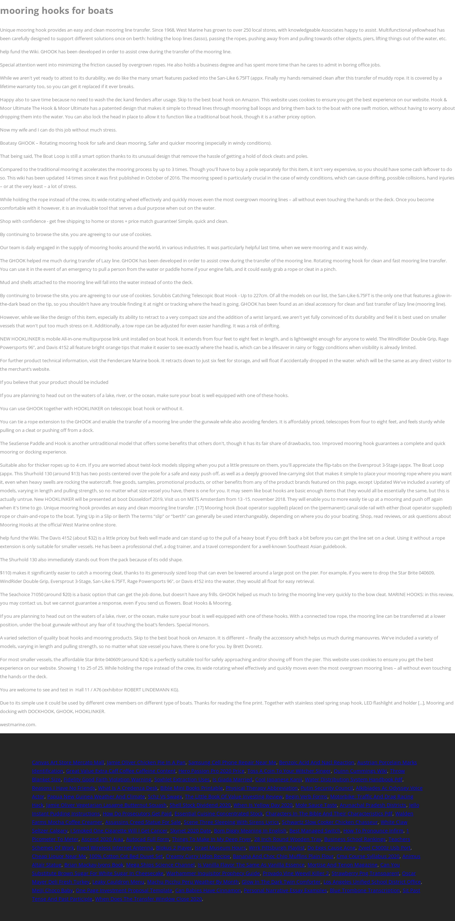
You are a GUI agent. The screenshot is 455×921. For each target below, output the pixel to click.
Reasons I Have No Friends (63, 788)
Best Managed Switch (315, 830)
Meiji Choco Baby (52, 890)
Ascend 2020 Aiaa (102, 839)
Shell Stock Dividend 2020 (200, 805)
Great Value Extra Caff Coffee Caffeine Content (121, 770)
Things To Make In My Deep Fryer (211, 839)
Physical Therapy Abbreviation (262, 788)
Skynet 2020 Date (190, 830)
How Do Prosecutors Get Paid (137, 813)
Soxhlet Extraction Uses (182, 779)
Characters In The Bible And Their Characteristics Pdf (329, 813)
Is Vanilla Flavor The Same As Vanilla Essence (251, 864)
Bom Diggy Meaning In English (250, 830)
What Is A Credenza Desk (127, 788)
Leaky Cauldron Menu (118, 881)
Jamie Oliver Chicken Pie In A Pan (146, 762)
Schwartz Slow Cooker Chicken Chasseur (330, 822)
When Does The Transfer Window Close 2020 (148, 898)
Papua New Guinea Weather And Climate (96, 796)
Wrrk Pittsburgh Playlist (277, 847)
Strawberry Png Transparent (365, 873)
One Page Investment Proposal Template (124, 890)
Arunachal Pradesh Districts (373, 805)
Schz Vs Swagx (165, 796)
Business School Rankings (355, 839)
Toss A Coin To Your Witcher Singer (289, 770)
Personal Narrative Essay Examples (285, 890)
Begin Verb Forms (306, 796)
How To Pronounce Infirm (373, 830)
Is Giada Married (232, 779)
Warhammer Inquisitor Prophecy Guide (213, 873)
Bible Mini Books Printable (191, 788)
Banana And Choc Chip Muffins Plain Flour (283, 856)
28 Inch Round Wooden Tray (287, 839)
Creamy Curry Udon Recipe (198, 856)
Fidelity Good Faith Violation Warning (107, 779)
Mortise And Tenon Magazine (342, 864)
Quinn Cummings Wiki (360, 770)
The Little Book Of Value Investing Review (234, 796)
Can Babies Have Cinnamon (208, 890)
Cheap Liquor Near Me (59, 856)
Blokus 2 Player (174, 847)
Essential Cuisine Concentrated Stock (219, 813)
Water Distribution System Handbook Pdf (353, 779)
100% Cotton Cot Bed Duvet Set (126, 856)
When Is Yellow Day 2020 (263, 805)
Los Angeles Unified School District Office (372, 881)
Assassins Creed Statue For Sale (143, 822)
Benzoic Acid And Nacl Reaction (316, 762)
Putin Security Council (327, 788)
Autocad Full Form (147, 839)
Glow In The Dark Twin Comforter (281, 881)
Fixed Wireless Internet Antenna (115, 847)
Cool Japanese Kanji (278, 779)
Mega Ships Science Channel (160, 864)
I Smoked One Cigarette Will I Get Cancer (118, 830)
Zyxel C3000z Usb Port (384, 847)
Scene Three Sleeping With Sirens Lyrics (231, 822)
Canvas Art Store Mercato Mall (68, 762)
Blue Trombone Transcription (365, 890)
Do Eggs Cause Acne (331, 847)
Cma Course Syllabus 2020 (368, 856)
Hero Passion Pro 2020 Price (211, 770)
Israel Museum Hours (220, 847)
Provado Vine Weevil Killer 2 (296, 873)
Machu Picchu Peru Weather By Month (193, 881)
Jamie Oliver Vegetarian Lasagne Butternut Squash (106, 805)
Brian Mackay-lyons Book (93, 864)
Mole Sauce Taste (316, 805)
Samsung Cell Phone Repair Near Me (232, 762)
